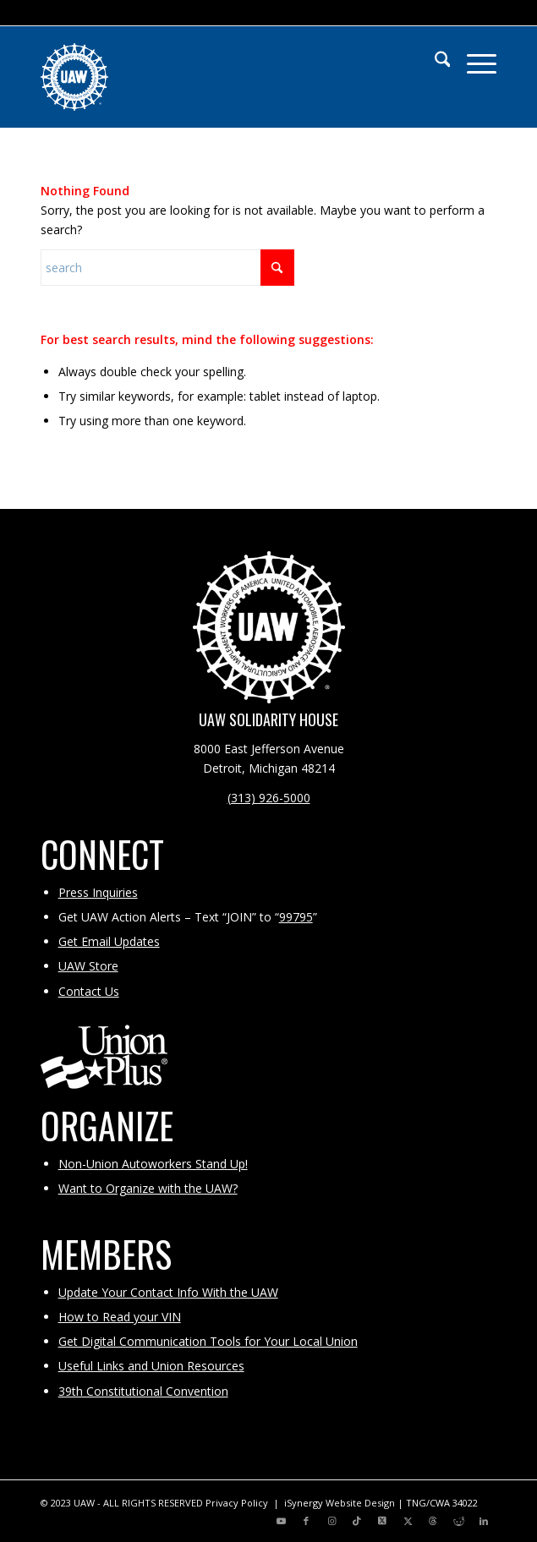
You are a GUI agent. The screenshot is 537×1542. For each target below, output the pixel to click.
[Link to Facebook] (306, 1521)
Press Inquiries (98, 892)
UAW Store (88, 966)
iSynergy (303, 1502)
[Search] (434, 60)
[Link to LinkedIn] (483, 1521)
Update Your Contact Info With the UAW (168, 1292)
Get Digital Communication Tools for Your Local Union (208, 1341)
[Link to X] (382, 1521)
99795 (296, 917)
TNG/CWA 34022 (442, 1502)
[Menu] (473, 60)
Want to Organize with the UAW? (148, 1188)
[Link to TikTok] (357, 1521)
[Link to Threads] (433, 1521)
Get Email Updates (109, 941)
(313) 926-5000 (268, 798)
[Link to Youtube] (280, 1521)
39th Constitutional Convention (143, 1391)
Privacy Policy (236, 1502)
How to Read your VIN (119, 1317)
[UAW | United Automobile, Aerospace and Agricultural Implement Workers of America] (223, 77)
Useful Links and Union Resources (151, 1366)
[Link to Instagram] (331, 1521)
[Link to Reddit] (458, 1521)
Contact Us (88, 991)
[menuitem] (434, 60)
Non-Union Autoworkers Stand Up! (153, 1164)
